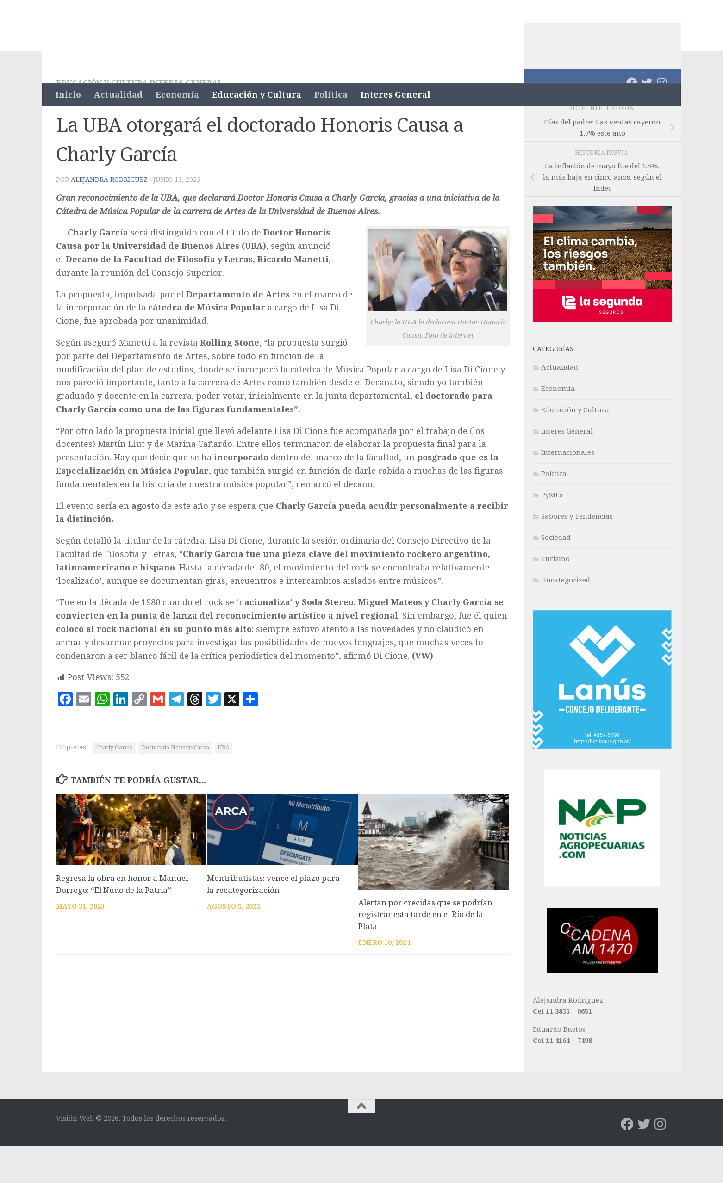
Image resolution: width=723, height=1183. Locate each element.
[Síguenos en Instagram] (661, 119)
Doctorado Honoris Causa (175, 784)
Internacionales (567, 489)
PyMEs (552, 532)
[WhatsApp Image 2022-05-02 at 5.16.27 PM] (602, 1007)
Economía (177, 94)
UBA (223, 784)
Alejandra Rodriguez (109, 216)
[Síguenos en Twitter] (646, 119)
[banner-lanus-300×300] (602, 783)
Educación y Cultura (256, 94)
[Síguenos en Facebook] (631, 119)
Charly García (114, 784)
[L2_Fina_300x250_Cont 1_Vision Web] (602, 356)
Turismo (555, 596)
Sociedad (556, 574)
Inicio (68, 94)
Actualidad (118, 94)
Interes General (395, 94)
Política (331, 94)
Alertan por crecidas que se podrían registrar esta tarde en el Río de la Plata (425, 951)
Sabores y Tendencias (577, 553)
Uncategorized (565, 617)
